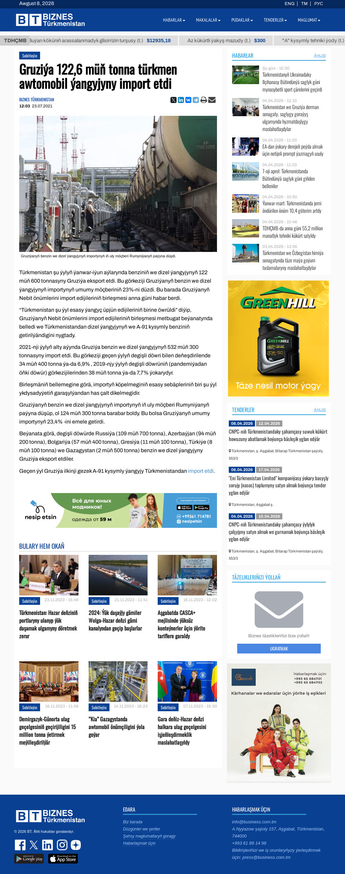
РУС (318, 3)
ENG (289, 3)
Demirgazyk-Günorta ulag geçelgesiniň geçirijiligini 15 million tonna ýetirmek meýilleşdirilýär (47, 731)
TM (304, 3)
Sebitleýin (29, 55)
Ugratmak (279, 648)
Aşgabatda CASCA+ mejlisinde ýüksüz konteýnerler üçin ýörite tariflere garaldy (181, 624)
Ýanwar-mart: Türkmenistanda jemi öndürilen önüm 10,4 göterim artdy (291, 207)
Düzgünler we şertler (141, 829)
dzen (75, 845)
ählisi (320, 55)
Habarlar (242, 55)
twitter (34, 845)
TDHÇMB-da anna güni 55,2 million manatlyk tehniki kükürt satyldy (292, 232)
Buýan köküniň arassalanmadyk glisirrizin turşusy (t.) (109, 40)
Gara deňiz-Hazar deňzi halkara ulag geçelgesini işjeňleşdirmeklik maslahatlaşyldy (182, 731)
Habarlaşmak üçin (139, 843)
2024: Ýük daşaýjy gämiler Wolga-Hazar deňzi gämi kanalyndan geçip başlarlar (115, 620)
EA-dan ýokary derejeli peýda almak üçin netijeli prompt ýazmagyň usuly (292, 150)
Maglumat (309, 20)
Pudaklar (242, 20)
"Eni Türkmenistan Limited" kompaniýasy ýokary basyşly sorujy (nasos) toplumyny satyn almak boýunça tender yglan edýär (278, 485)
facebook (21, 845)
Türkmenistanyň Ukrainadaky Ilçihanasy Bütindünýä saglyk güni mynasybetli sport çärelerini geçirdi (292, 82)
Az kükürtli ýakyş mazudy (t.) (237, 40)
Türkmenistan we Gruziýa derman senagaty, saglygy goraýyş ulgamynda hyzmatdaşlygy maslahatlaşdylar (290, 117)
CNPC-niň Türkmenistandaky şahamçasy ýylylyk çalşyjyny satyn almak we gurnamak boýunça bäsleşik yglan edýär (277, 531)
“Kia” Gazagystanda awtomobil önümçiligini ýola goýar (117, 727)
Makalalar (208, 20)
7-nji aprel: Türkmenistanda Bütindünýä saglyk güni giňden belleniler (288, 178)
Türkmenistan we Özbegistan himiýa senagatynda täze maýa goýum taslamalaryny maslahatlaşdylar (292, 260)
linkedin (48, 845)
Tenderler (243, 410)
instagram (61, 845)
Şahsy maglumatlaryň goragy (149, 836)
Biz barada (132, 822)
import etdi (201, 471)
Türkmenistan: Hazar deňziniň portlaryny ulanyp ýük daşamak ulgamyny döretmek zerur (48, 624)
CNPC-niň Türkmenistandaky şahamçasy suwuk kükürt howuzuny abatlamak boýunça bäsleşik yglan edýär (278, 435)
